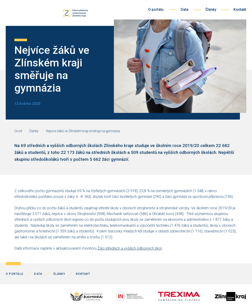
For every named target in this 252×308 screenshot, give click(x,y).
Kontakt (239, 9)
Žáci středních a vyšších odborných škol (129, 248)
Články (210, 9)
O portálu (156, 9)
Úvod (18, 131)
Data (184, 9)
